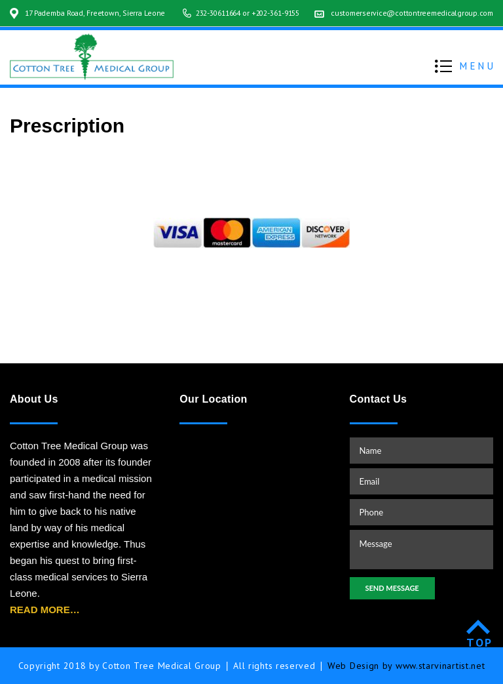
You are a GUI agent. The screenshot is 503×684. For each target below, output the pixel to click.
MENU (478, 79)
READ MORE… (45, 609)
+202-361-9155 (267, 26)
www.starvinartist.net (440, 666)
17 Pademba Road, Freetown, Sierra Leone (98, 13)
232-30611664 (203, 26)
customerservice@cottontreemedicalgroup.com (409, 26)
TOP (479, 642)
